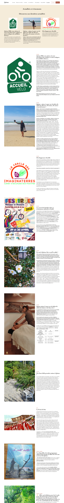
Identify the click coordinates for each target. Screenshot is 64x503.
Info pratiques (37, 2)
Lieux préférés (43, 2)
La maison (25, 2)
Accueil (13, 2)
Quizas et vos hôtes (19, 2)
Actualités (48, 2)
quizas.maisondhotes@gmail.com (47, 282)
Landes (54, 68)
